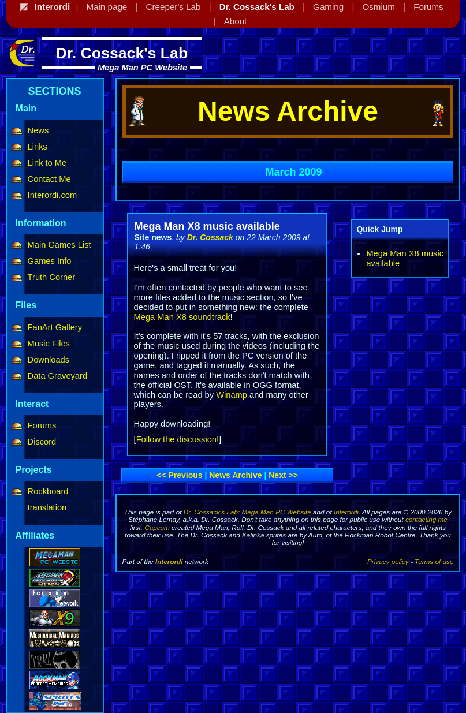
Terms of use (434, 561)
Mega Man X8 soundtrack (182, 317)
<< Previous (179, 475)
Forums (42, 425)
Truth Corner (52, 277)
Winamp (231, 395)
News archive (235, 475)
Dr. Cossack (210, 237)
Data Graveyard (57, 375)
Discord (42, 441)
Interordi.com (52, 195)
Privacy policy (388, 561)
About (235, 21)
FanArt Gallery (55, 327)
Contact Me (49, 179)
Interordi (346, 512)
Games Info (50, 261)
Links (37, 146)
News (38, 130)
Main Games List (59, 244)
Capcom (157, 527)
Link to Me (47, 162)
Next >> (283, 475)
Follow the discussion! (177, 439)
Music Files (49, 343)
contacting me (426, 519)
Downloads (49, 359)
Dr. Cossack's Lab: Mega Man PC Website (247, 512)
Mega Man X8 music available (207, 226)
